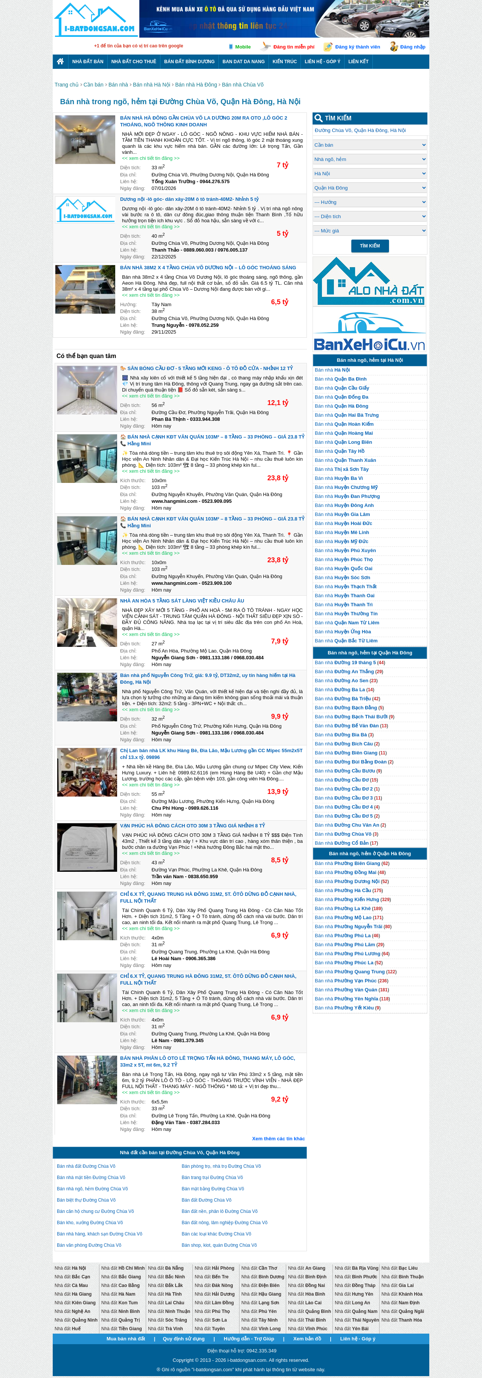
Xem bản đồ (307, 1339)
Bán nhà (332, 370)
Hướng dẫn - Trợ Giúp (249, 1339)
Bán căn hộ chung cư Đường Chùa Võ (95, 1211)
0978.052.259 (204, 325)
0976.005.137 (233, 250)
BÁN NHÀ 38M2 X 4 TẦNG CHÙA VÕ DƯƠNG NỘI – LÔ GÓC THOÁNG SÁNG (208, 267)
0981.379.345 (189, 1040)
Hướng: (128, 304)
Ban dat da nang (244, 61)
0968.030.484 (249, 657)
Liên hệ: (128, 181)
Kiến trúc (285, 61)
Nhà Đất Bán (88, 61)
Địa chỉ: (128, 175)
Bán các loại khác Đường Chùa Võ (217, 1234)
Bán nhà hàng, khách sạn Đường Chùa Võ (99, 1234)
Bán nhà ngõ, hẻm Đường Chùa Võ (92, 1188)
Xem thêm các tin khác (278, 1138)
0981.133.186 (215, 657)
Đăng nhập (413, 47)
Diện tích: (130, 167)
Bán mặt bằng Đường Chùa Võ (213, 1188)
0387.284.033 (205, 1122)
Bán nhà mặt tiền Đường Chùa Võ (91, 1177)
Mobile (243, 47)
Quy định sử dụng (183, 1339)
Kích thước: (133, 480)
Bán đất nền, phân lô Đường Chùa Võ (220, 1211)
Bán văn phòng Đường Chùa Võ (89, 1245)
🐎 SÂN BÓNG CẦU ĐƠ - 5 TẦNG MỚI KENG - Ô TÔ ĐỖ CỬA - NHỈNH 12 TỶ (206, 368)
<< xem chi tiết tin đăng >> (151, 158)
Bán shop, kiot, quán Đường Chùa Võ (219, 1245)
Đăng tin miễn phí (293, 47)
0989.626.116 (203, 808)
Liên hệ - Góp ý (322, 61)
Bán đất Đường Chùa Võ (207, 1200)
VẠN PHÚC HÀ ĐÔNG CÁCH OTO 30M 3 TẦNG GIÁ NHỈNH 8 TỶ (192, 826)
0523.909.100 (217, 583)
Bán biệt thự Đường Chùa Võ (86, 1200)
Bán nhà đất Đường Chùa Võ (86, 1166)
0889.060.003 (199, 250)
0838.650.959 (203, 876)
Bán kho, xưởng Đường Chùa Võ (90, 1222)
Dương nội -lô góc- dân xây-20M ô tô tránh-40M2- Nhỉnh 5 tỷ (189, 199)
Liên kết (358, 61)
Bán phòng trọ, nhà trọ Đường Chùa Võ (221, 1166)
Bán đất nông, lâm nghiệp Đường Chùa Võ (225, 1222)
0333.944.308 (205, 419)
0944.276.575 (215, 181)
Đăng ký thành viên (358, 47)
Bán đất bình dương (189, 61)
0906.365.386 (201, 958)
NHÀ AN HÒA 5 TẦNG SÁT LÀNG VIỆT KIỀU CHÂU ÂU (182, 601)
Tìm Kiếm (370, 246)
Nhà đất (70, 1268)
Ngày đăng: (132, 188)
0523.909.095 (217, 501)
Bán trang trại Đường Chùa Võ (212, 1177)
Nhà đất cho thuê (133, 61)
